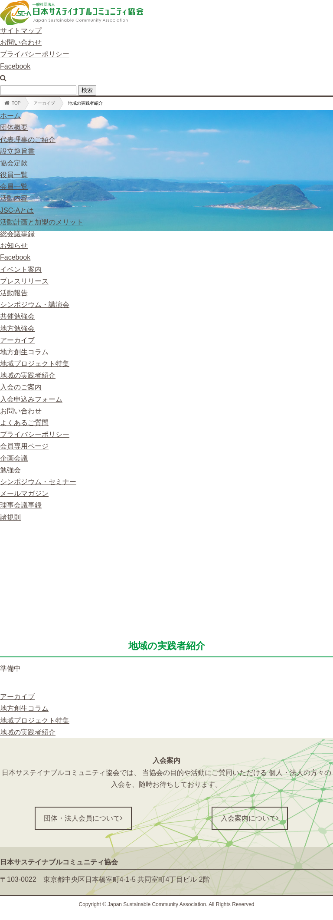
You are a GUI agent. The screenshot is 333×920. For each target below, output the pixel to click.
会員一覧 (14, 186)
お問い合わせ (21, 42)
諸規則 (10, 517)
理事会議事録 (21, 505)
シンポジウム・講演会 (34, 304)
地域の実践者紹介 (28, 375)
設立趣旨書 (17, 151)
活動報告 (14, 293)
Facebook (15, 66)
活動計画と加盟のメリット (41, 222)
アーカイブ (44, 103)
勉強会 (10, 470)
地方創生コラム (24, 352)
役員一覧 (14, 174)
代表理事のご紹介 (28, 139)
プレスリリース (24, 281)
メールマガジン (24, 493)
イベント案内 (21, 269)
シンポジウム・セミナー (38, 481)
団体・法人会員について (83, 818)
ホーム (10, 115)
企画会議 (14, 458)
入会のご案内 (21, 387)
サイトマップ (21, 30)
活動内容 (14, 198)
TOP (12, 103)
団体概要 (14, 127)
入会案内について (250, 818)
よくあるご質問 (24, 422)
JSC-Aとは (17, 210)
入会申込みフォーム (31, 399)
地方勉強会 (17, 328)
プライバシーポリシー (34, 54)
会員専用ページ (24, 446)
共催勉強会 (17, 316)
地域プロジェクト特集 (34, 363)
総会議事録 (17, 233)
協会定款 (14, 163)
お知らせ (14, 245)
